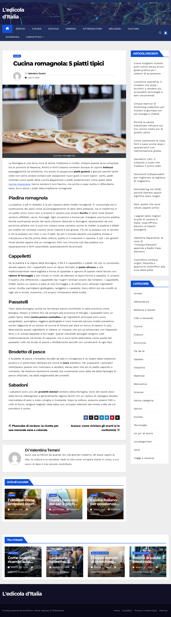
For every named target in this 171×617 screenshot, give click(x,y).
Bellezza (115, 28)
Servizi (20, 28)
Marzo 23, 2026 (103, 567)
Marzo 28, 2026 (20, 567)
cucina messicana (19, 184)
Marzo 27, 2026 (61, 567)
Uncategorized (143, 441)
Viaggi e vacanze (144, 458)
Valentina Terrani (36, 73)
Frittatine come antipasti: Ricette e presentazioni (22, 504)
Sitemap (163, 610)
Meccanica (140, 383)
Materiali (139, 375)
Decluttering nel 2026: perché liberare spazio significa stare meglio (148, 193)
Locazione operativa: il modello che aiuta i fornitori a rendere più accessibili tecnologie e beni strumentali (148, 88)
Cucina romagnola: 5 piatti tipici (58, 63)
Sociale (53, 28)
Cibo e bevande (143, 318)
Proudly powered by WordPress (18, 610)
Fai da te (139, 351)
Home (117, 610)
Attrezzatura (92, 28)
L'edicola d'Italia (22, 593)
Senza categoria (144, 400)
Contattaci (34, 37)
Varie (137, 449)
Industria (139, 367)
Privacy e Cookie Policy (146, 610)
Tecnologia (140, 425)
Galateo (138, 359)
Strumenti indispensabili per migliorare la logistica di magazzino (149, 177)
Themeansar (58, 610)
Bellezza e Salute (144, 309)
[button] (160, 32)
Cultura (133, 28)
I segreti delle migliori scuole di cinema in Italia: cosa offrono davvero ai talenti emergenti (147, 222)
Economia (12, 37)
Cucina (36, 28)
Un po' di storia (143, 433)
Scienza (139, 392)
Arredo (71, 28)
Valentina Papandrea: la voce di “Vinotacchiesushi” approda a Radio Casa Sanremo (148, 244)
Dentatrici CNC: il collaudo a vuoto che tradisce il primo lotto (147, 162)
